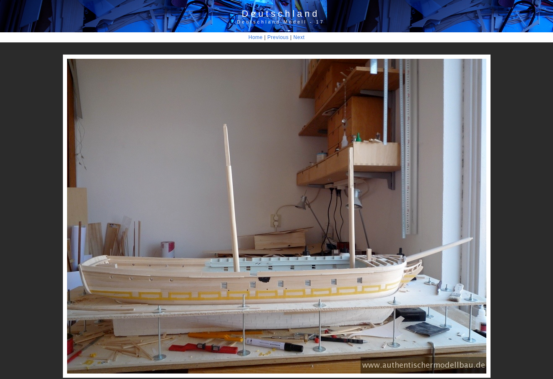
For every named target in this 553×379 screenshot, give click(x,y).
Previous (278, 37)
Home (256, 37)
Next (299, 37)
